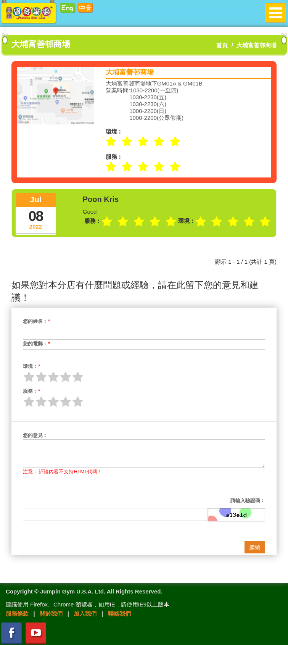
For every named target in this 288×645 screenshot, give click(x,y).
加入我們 (85, 613)
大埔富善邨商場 (257, 45)
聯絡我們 (119, 613)
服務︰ (31, 390)
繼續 (254, 547)
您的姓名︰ (36, 321)
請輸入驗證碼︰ (247, 500)
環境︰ (31, 366)
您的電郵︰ (36, 343)
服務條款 (17, 613)
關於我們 (51, 613)
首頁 (222, 45)
